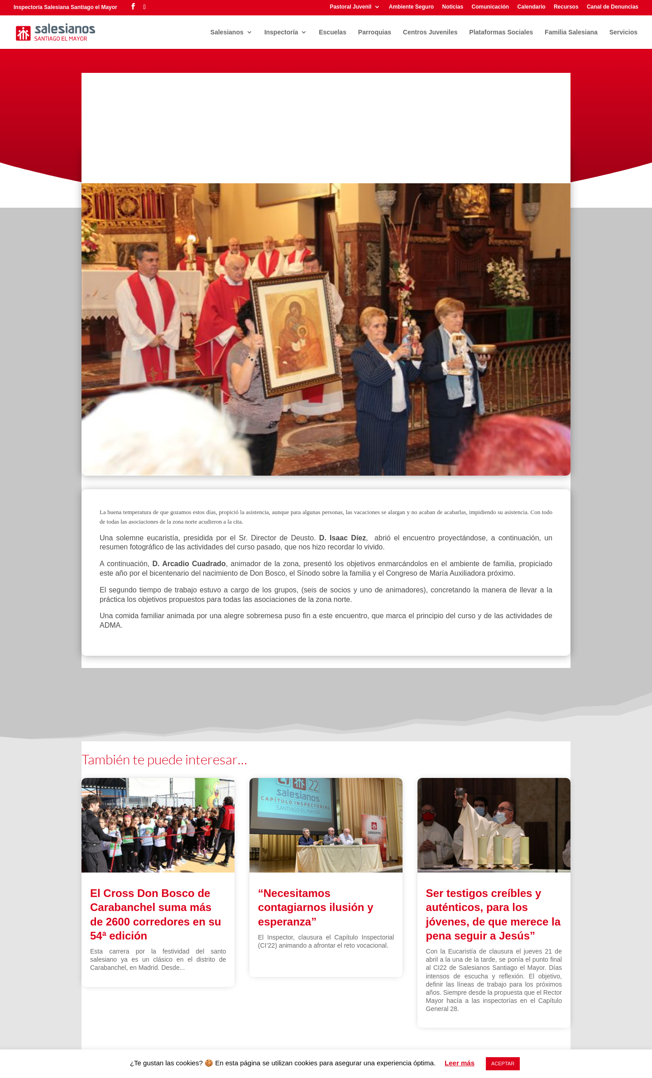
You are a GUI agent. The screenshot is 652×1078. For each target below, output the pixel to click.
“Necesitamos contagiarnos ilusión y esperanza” (316, 907)
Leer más (460, 1063)
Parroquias (374, 32)
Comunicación (490, 7)
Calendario (532, 7)
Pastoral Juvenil (350, 7)
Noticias (452, 7)
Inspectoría (281, 32)
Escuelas (332, 32)
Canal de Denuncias (612, 7)
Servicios (623, 32)
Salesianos (227, 32)
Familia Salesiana (571, 32)
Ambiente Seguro (411, 7)
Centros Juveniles (430, 32)
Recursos (566, 7)
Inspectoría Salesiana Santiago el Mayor (65, 7)
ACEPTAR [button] (502, 1063)
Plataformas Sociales (501, 32)
